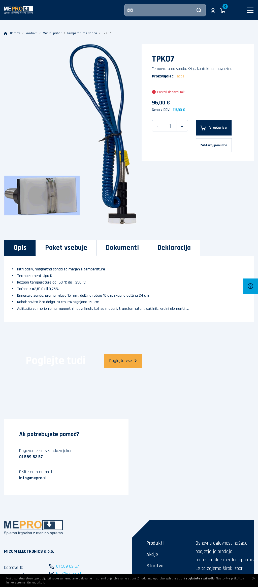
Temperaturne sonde (82, 33)
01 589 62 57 (31, 457)
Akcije (152, 554)
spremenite (23, 582)
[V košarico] (214, 128)
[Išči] (165, 10)
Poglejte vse (123, 361)
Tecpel (180, 76)
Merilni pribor (52, 33)
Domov (12, 33)
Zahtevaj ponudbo (213, 145)
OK (253, 578)
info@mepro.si (32, 478)
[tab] (20, 248)
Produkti (31, 33)
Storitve (154, 566)
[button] (213, 10)
